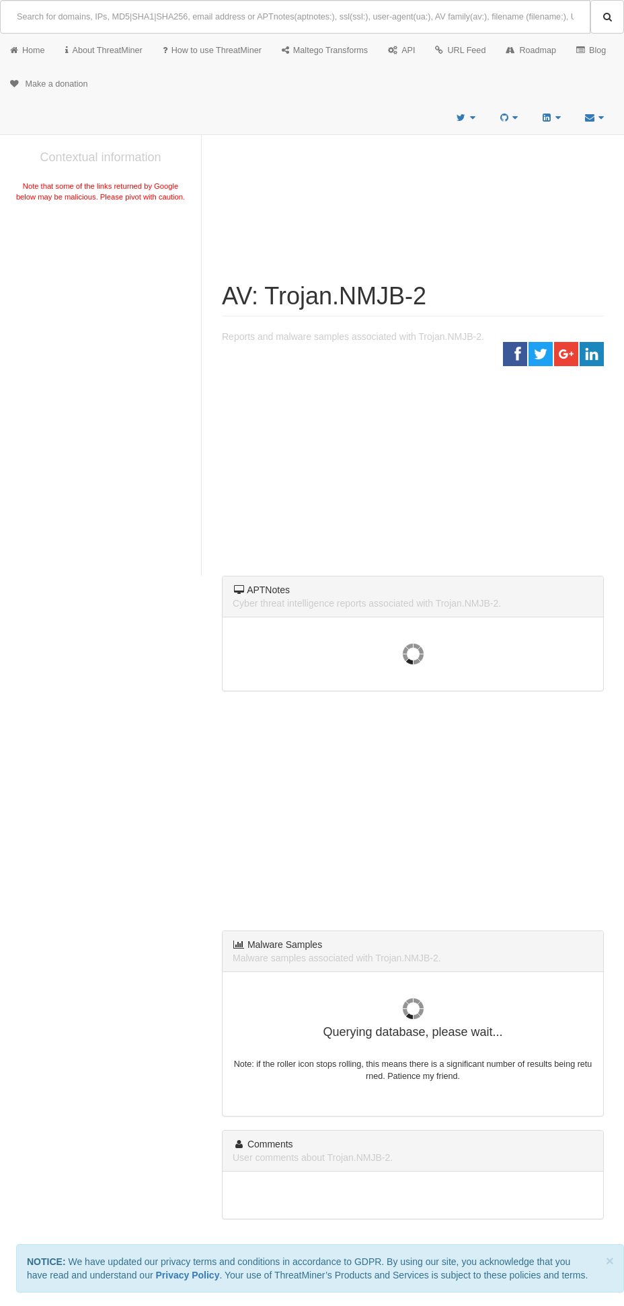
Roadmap (531, 50)
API (401, 50)
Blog (591, 50)
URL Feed (460, 50)
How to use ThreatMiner (212, 50)
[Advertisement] (100, 305)
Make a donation (49, 84)
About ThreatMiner (104, 50)
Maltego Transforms (325, 50)
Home (27, 50)
